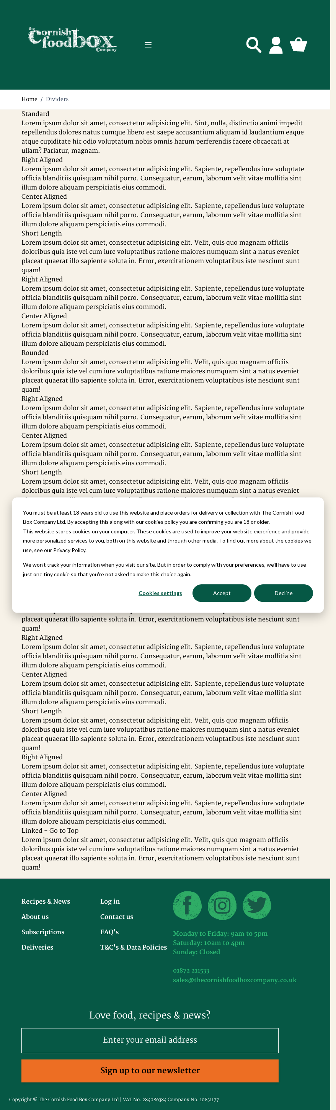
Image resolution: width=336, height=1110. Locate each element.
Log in (110, 902)
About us (35, 917)
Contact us (116, 917)
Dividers (57, 99)
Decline (284, 593)
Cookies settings (160, 593)
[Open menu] (148, 45)
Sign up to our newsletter (150, 1071)
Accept (222, 593)
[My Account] (276, 45)
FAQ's (109, 932)
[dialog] (168, 555)
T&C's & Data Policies (133, 947)
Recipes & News (45, 902)
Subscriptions (42, 932)
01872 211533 (191, 970)
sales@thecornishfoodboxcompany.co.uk (235, 980)
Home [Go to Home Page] (29, 99)
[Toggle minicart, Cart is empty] (298, 45)
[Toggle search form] (254, 45)
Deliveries (37, 947)
